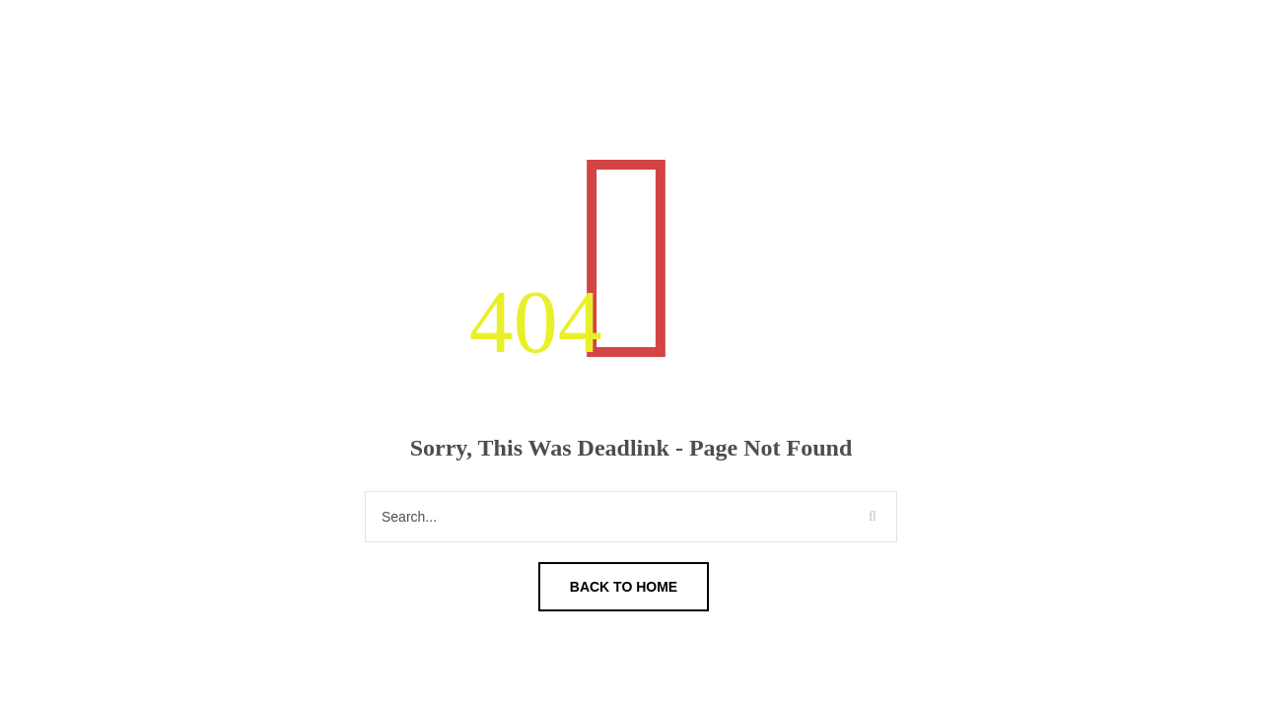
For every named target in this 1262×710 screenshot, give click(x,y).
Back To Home (623, 587)
